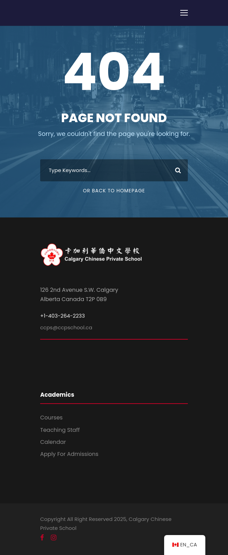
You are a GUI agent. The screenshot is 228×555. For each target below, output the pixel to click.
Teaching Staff (60, 430)
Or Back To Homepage (114, 190)
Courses (51, 417)
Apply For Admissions (69, 454)
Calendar (53, 442)
